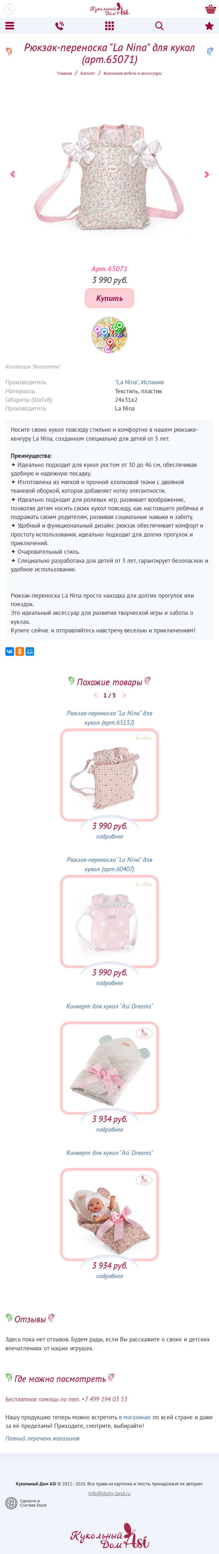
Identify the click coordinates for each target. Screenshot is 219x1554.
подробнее (109, 836)
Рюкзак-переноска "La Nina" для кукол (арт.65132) (109, 718)
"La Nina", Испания (139, 382)
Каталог (87, 73)
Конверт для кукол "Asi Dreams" (109, 1006)
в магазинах (135, 1417)
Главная (64, 73)
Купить (109, 298)
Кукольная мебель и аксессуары (133, 73)
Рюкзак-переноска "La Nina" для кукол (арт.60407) (109, 864)
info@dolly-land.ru (109, 1493)
